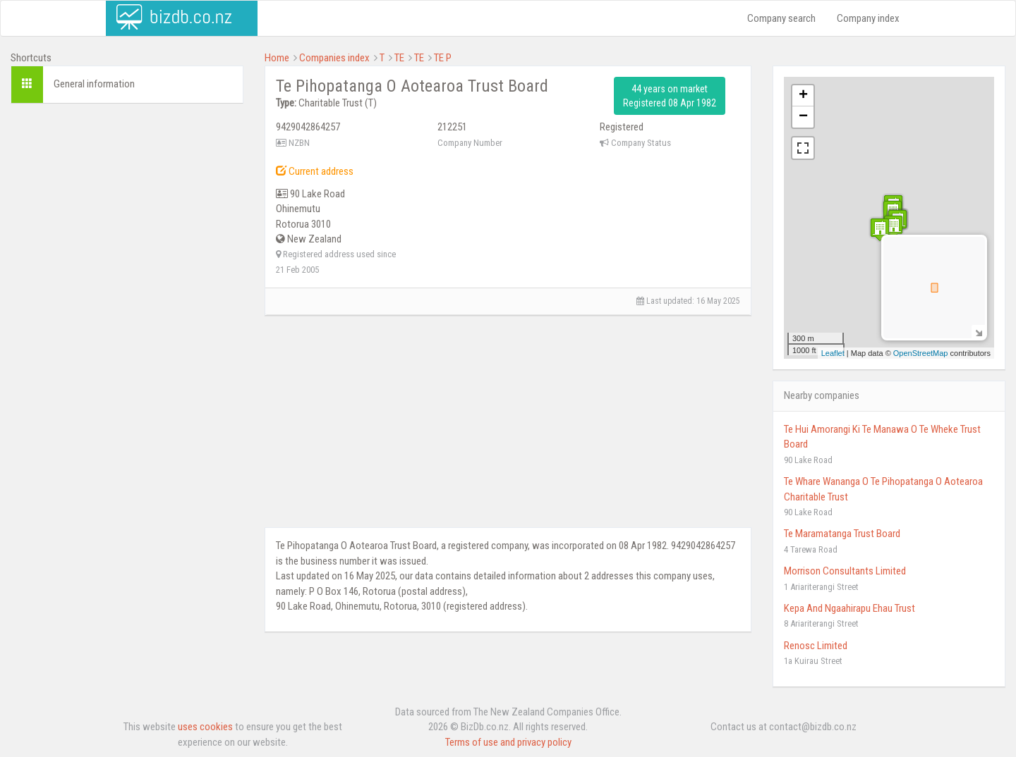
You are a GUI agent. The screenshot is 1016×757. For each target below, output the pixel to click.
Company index (868, 18)
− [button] (803, 117)
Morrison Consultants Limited (845, 571)
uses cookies (205, 726)
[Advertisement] (127, 206)
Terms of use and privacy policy (508, 742)
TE (399, 57)
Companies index (334, 57)
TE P (443, 57)
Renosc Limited (815, 645)
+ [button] (803, 95)
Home (277, 57)
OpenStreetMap (920, 353)
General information (94, 84)
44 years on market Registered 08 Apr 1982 (669, 96)
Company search (781, 18)
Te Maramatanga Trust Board (842, 533)
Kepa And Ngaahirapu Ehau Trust (849, 608)
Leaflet (833, 353)
